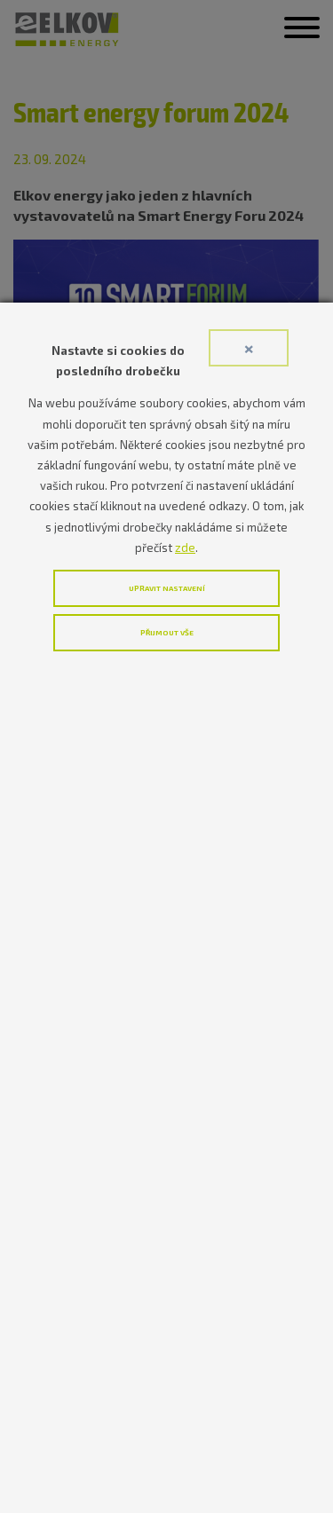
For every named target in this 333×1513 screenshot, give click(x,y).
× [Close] (248, 347)
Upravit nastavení (167, 588)
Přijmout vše (167, 632)
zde (185, 547)
